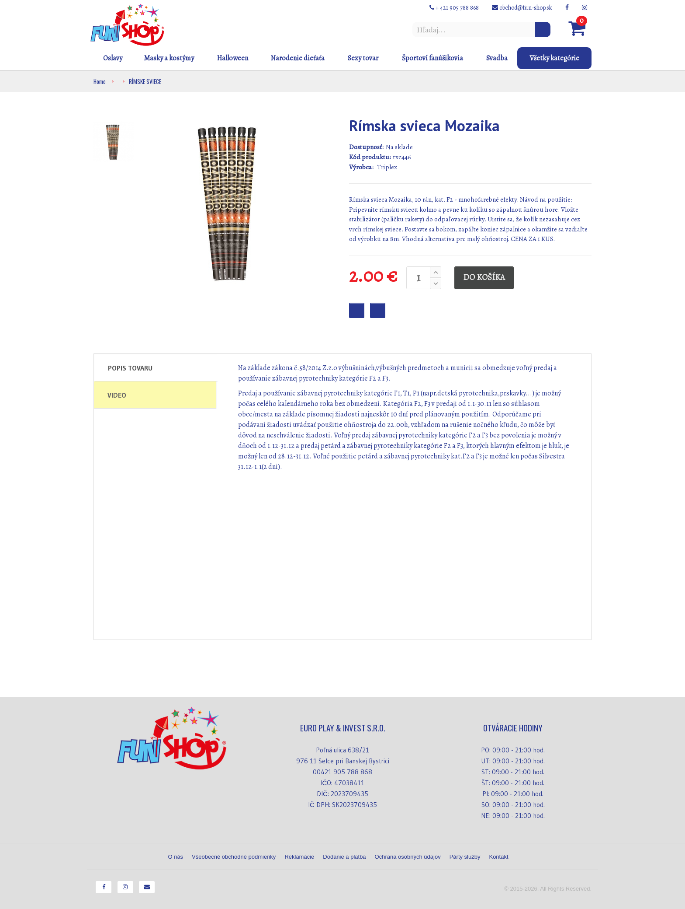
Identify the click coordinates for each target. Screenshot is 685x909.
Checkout (377, 310)
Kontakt (498, 856)
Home (99, 81)
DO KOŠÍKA (484, 277)
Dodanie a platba (344, 856)
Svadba (497, 58)
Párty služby (465, 856)
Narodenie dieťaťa (298, 58)
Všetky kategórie (554, 58)
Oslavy (112, 58)
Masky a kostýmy (169, 58)
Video (116, 395)
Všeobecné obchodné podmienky (234, 856)
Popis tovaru (130, 368)
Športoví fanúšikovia (432, 58)
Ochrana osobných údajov (408, 856)
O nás (175, 856)
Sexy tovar (363, 58)
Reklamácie (299, 856)
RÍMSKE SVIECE (145, 81)
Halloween (232, 58)
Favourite (356, 310)
